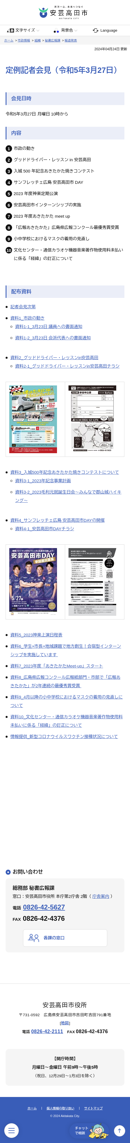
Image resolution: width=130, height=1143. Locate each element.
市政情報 (24, 40)
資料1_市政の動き (27, 318)
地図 (65, 1023)
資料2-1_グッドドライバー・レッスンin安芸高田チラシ (67, 366)
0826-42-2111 (47, 1031)
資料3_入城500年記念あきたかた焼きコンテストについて (64, 472)
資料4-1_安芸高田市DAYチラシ (44, 528)
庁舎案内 (100, 896)
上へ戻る (119, 1131)
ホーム (8, 40)
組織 (38, 40)
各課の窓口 (54, 937)
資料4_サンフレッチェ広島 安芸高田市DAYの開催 (57, 520)
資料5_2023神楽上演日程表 (36, 634)
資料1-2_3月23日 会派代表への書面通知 (53, 337)
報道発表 (71, 40)
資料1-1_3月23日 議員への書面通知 (48, 326)
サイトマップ (93, 1108)
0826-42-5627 (44, 907)
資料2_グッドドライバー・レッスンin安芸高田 (54, 357)
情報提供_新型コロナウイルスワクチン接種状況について (64, 736)
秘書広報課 (52, 40)
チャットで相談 (92, 1130)
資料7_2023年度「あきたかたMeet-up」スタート (56, 666)
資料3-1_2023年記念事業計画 (43, 480)
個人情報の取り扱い (60, 1108)
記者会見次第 (23, 306)
